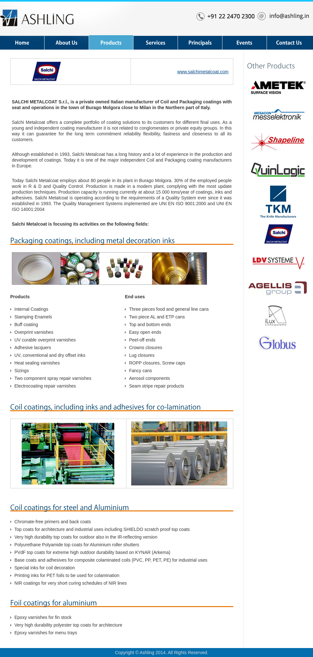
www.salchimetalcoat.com (203, 71)
